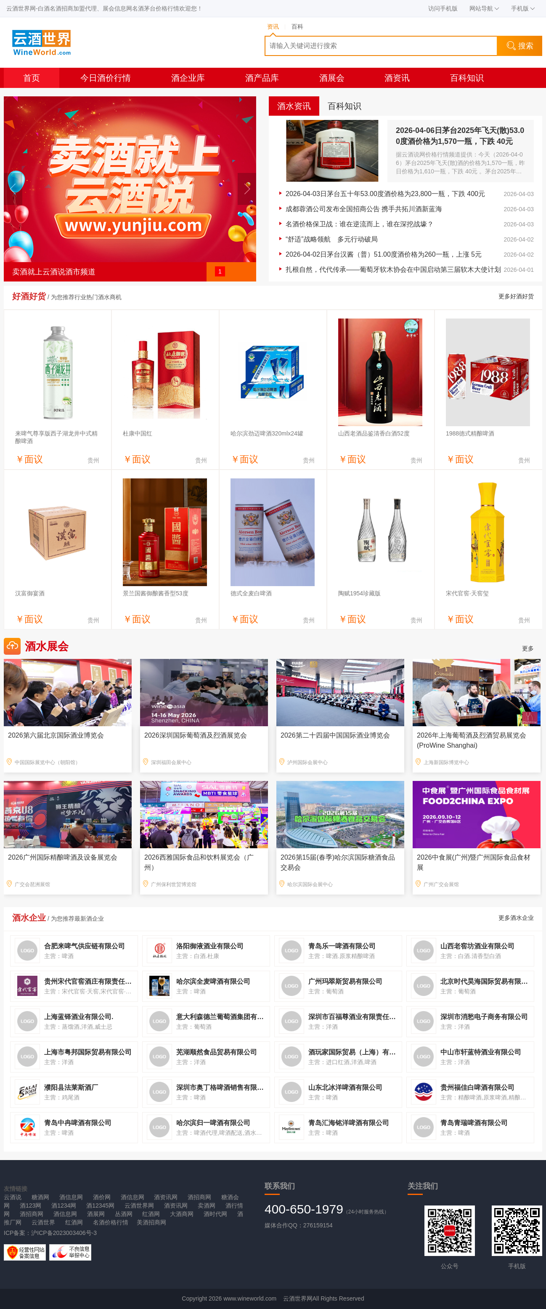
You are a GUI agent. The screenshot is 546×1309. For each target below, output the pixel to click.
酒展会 (332, 77)
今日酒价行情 (105, 77)
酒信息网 (71, 1197)
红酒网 (151, 1214)
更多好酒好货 (516, 296)
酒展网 (96, 1214)
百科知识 (467, 77)
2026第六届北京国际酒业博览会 (56, 735)
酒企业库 (188, 77)
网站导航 (484, 8)
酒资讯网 (166, 1197)
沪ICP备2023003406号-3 (64, 1232)
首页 (31, 77)
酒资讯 (397, 77)
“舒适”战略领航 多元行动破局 (332, 239)
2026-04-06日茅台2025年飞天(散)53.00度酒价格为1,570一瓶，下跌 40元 (460, 136)
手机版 (523, 8)
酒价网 (102, 1197)
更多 (528, 648)
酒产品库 (262, 77)
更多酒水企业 (516, 917)
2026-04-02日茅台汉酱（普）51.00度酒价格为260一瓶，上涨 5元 (384, 254)
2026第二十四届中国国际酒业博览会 (335, 735)
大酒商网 (181, 1214)
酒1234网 (63, 1205)
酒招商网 (199, 1197)
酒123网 (30, 1205)
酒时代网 (215, 1214)
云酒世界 (43, 1222)
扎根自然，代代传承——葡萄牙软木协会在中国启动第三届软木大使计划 (393, 269)
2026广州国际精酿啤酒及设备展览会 (62, 857)
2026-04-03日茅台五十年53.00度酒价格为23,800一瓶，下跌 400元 (385, 193)
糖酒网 (40, 1197)
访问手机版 (443, 8)
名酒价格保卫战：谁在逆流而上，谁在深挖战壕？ (360, 224)
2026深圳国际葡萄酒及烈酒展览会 (195, 735)
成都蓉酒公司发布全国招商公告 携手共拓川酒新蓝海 (364, 208)
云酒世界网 (139, 1205)
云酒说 (12, 1197)
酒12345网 (100, 1205)
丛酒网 (124, 1214)
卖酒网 (206, 1205)
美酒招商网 (151, 1222)
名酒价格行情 (110, 1222)
